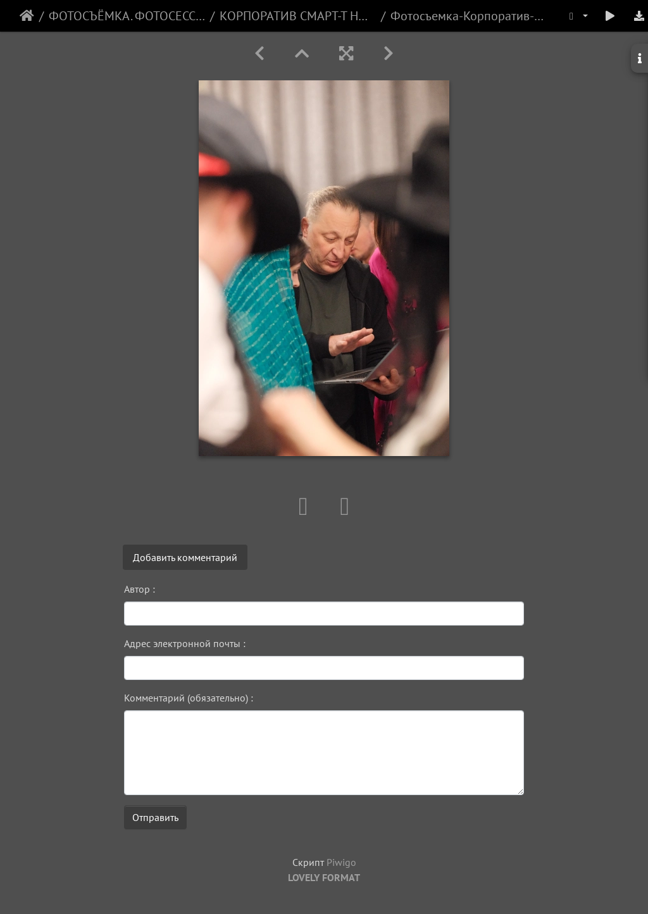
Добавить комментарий (185, 557)
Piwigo (341, 862)
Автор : (139, 589)
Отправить (155, 817)
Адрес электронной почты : (185, 643)
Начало (27, 15)
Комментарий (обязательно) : (188, 697)
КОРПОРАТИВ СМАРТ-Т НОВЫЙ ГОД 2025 (298, 16)
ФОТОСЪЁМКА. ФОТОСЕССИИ (127, 16)
